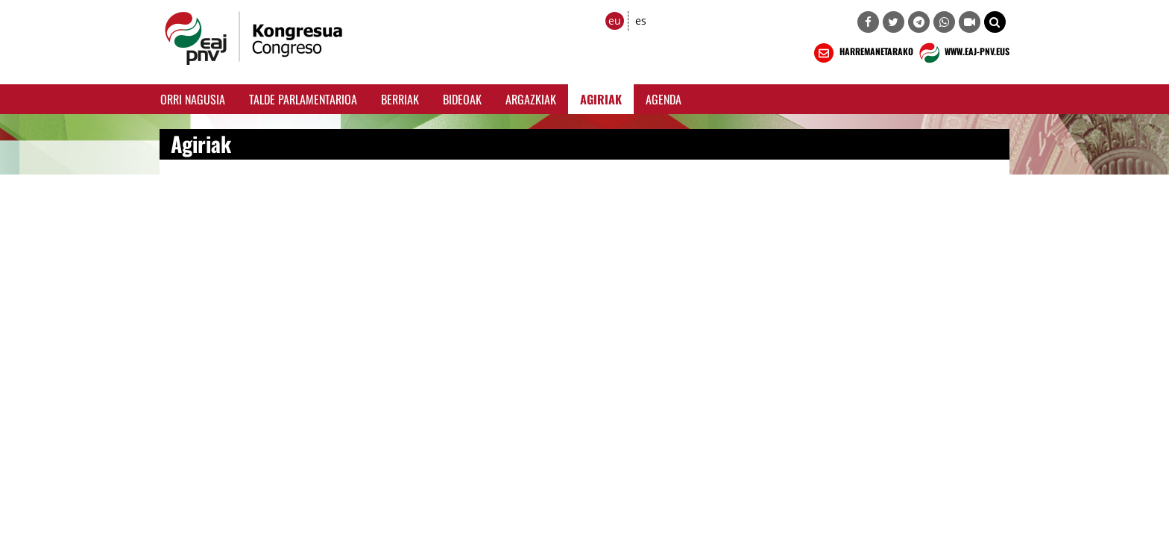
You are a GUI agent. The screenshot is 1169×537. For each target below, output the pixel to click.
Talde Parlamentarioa (303, 99)
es (640, 20)
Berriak (400, 99)
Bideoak (462, 99)
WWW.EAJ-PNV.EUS (962, 53)
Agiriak (601, 99)
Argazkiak (530, 99)
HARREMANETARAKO (862, 53)
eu (614, 20)
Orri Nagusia (192, 99)
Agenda (663, 99)
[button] (995, 22)
